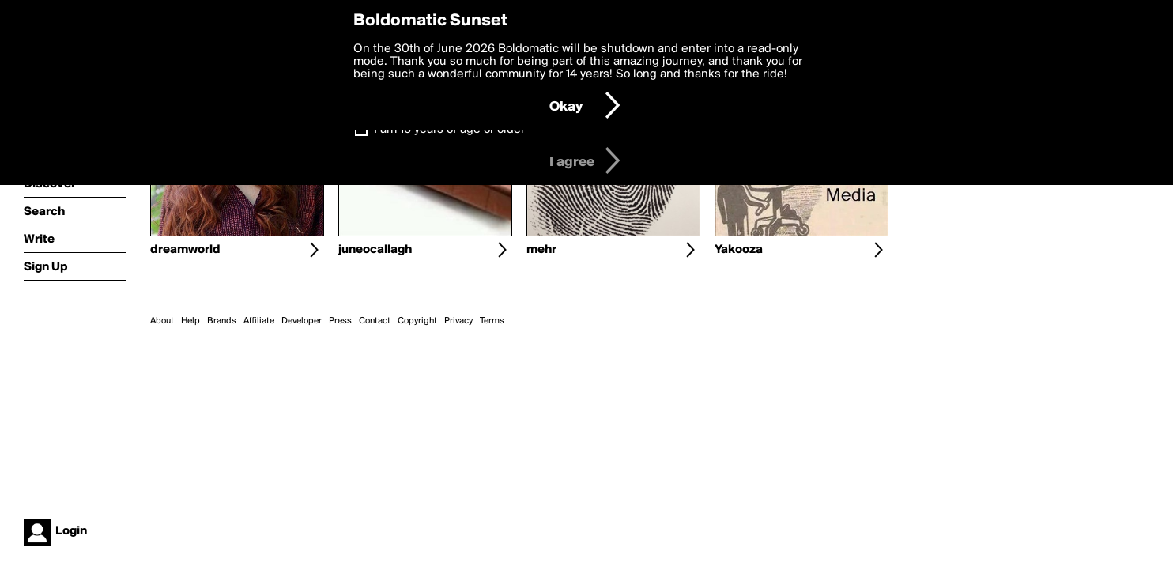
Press (340, 321)
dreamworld (185, 249)
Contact (374, 321)
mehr (541, 249)
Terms (492, 321)
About (162, 321)
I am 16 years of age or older (449, 129)
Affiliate (258, 321)
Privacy (458, 321)
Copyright (417, 321)
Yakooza (739, 249)
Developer (301, 321)
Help (190, 321)
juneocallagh (375, 249)
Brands (221, 321)
